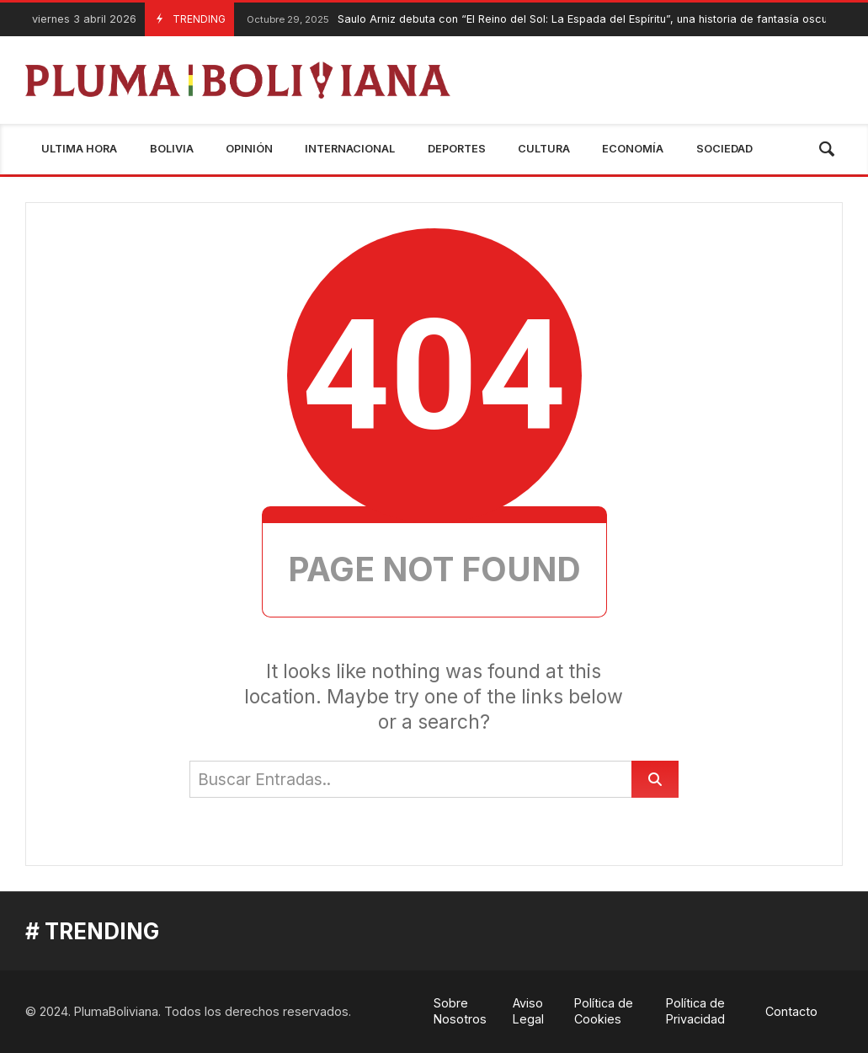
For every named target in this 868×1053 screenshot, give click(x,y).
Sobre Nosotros (460, 1011)
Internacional (350, 148)
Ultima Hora (79, 148)
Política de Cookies (603, 1011)
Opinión (249, 148)
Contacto (791, 1011)
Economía (632, 148)
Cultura (544, 148)
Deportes (457, 148)
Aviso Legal (528, 1011)
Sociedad (724, 148)
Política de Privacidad (695, 1011)
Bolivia (172, 148)
